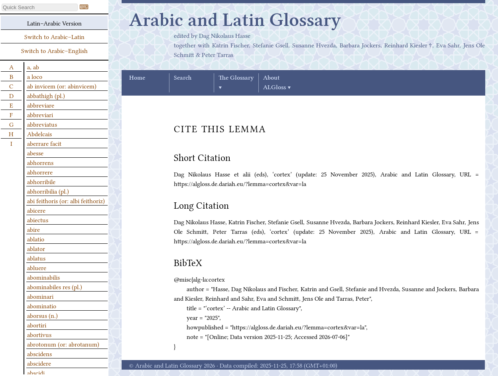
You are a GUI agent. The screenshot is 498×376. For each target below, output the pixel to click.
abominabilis (43, 276)
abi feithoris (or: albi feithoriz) (66, 200)
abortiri (36, 324)
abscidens (39, 353)
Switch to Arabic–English (54, 50)
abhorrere (40, 171)
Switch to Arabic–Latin (54, 36)
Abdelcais (39, 133)
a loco (34, 76)
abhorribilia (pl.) (48, 190)
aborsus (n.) (42, 315)
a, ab (33, 66)
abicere (36, 210)
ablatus (36, 257)
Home (137, 78)
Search (182, 78)
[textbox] (40, 7)
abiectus (37, 219)
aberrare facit (44, 143)
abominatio (41, 305)
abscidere (39, 362)
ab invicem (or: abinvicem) (61, 85)
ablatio (35, 238)
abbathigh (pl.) (46, 95)
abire (33, 229)
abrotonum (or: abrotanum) (63, 343)
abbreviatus (42, 123)
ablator (36, 248)
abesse (35, 152)
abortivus (39, 334)
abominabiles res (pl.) (54, 286)
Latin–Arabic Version (54, 22)
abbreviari (40, 114)
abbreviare (40, 104)
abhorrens (40, 162)
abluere (36, 267)
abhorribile (41, 181)
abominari (40, 296)
